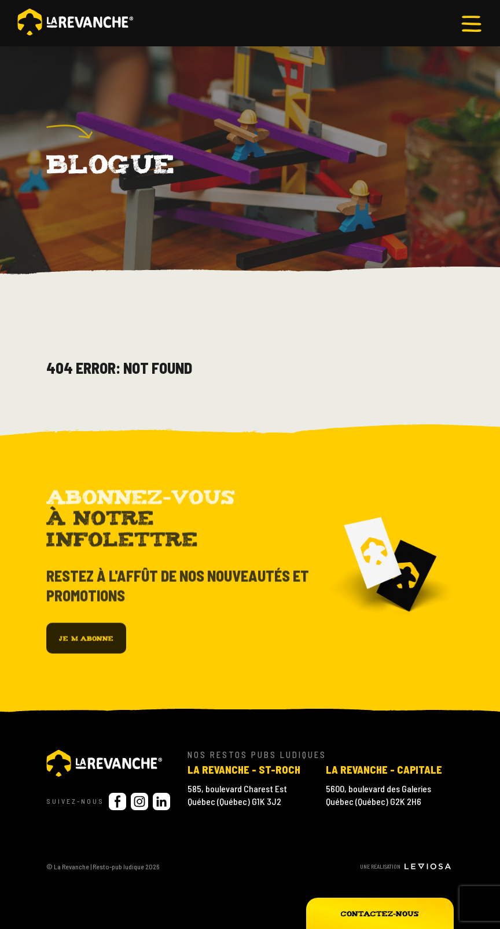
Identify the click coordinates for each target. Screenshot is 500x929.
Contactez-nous (380, 913)
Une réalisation (405, 866)
